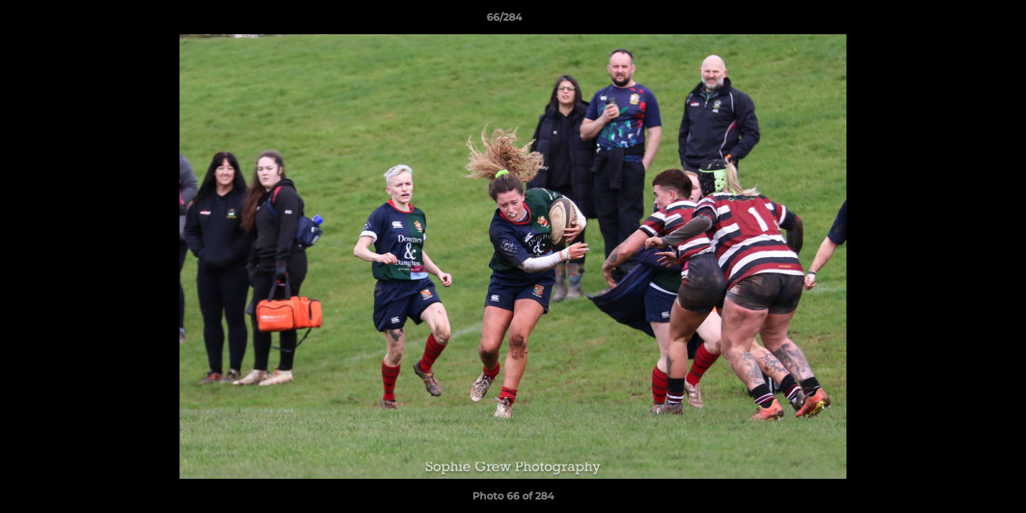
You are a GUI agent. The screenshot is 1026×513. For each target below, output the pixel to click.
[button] (966, 20)
